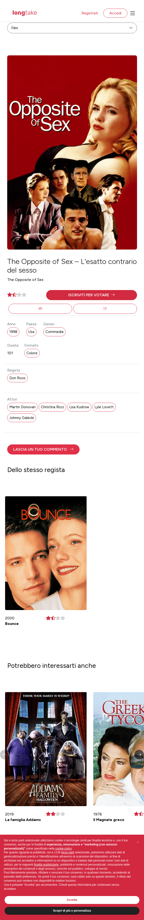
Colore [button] (32, 353)
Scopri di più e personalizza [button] (72, 910)
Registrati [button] (89, 13)
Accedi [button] (115, 13)
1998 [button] (13, 332)
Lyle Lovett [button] (104, 407)
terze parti (67, 852)
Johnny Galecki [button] (21, 418)
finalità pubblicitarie (46, 864)
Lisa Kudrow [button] (79, 407)
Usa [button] (31, 332)
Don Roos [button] (17, 378)
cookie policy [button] (63, 848)
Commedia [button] (54, 332)
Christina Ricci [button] (52, 407)
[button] (91, 295)
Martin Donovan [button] (22, 407)
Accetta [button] (72, 900)
